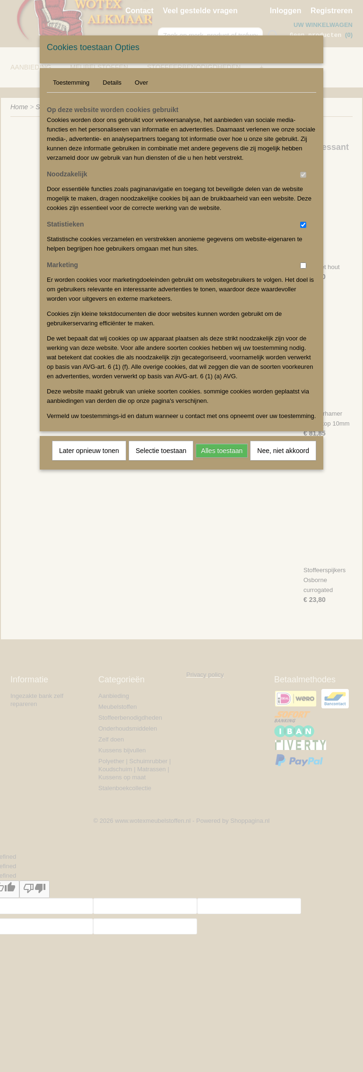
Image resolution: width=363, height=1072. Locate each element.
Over (141, 82)
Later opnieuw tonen (89, 450)
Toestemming (71, 82)
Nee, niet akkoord (283, 450)
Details (112, 82)
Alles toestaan (221, 450)
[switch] (303, 175)
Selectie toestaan (161, 450)
